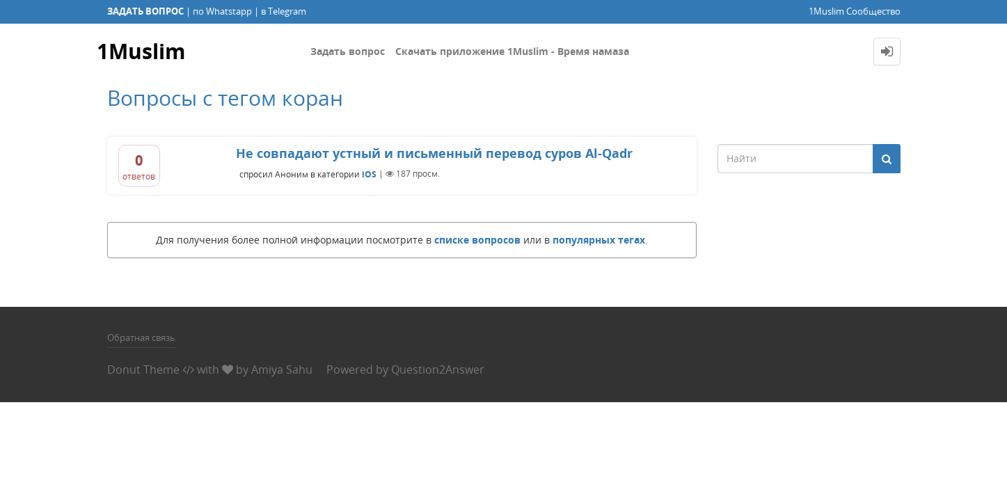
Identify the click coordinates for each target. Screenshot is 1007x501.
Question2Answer (437, 369)
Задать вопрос (347, 51)
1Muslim (141, 51)
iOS (369, 174)
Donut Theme (143, 369)
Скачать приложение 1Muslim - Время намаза (512, 51)
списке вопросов (477, 239)
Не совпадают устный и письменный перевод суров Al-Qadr (434, 153)
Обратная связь (141, 337)
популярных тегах (599, 239)
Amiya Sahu (281, 369)
